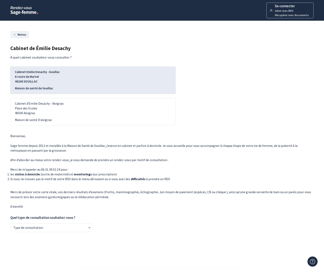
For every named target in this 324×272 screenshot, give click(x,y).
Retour (19, 34)
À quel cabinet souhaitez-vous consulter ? (41, 57)
